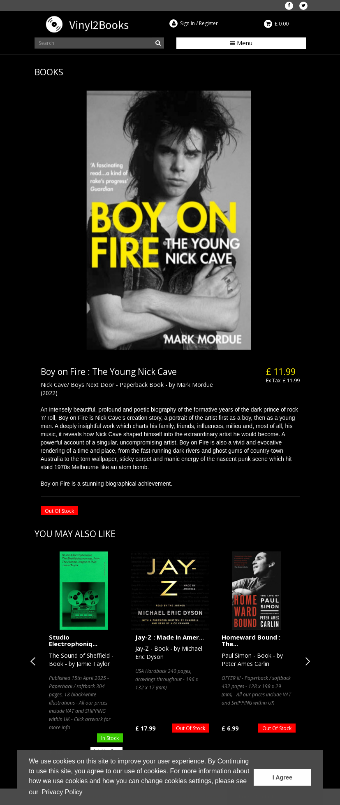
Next (306, 661)
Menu (241, 43)
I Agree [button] (282, 777)
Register (208, 23)
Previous (34, 661)
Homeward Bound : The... (251, 640)
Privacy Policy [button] (62, 792)
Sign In (187, 23)
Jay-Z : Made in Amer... (169, 637)
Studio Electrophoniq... (73, 640)
